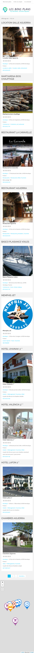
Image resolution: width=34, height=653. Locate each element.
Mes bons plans (7, 1)
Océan (15, 287)
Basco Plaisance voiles (15, 241)
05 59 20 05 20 (6, 182)
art (17, 124)
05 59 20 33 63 (6, 398)
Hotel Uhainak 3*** (12, 349)
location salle (16, 68)
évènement (24, 68)
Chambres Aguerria (13, 518)
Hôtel (18, 178)
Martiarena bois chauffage (11, 77)
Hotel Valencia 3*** (12, 404)
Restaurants (6, 178)
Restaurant (14, 178)
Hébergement (11, 394)
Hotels (4, 394)
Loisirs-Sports (6, 341)
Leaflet (22, 652)
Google (32, 652)
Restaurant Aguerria (14, 188)
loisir (12, 287)
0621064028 (6, 343)
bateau (20, 287)
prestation (20, 233)
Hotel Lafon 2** (10, 462)
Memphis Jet (8, 295)
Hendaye (5, 64)
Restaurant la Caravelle (16, 132)
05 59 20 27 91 (6, 126)
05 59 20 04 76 (6, 70)
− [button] (2, 585)
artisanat (21, 124)
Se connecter (27, 1)
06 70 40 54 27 (6, 568)
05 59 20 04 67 (6, 512)
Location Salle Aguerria (16, 22)
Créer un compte (18, 1)
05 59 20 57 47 (6, 289)
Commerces (6, 124)
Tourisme (23, 178)
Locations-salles (7, 68)
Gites (4, 563)
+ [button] (2, 582)
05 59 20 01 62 (6, 456)
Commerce (13, 124)
